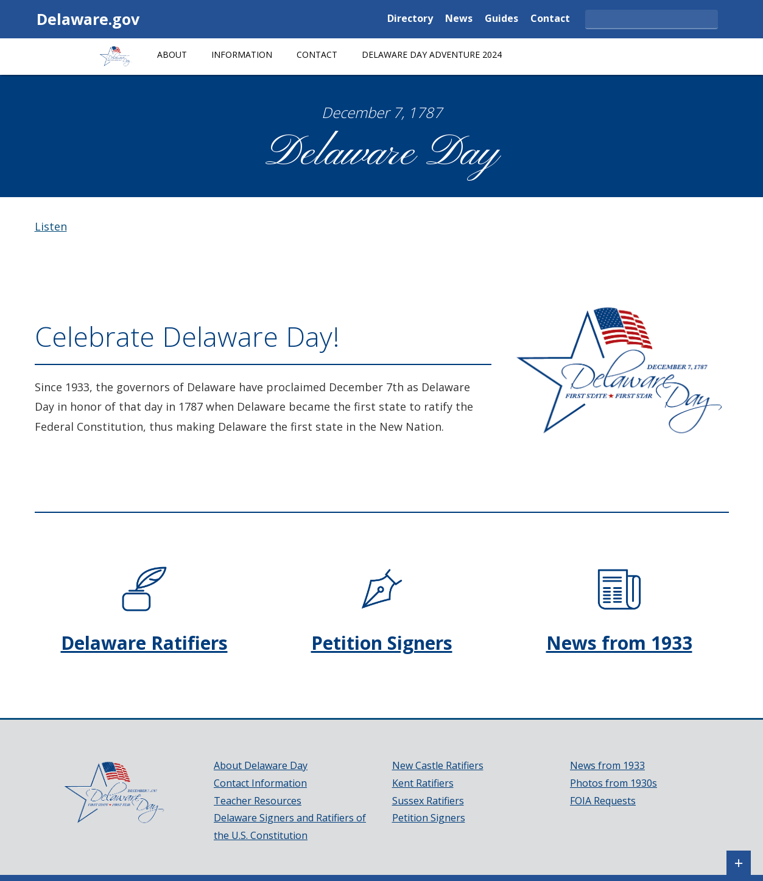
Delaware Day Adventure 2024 (432, 54)
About (172, 54)
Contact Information (260, 783)
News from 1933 (619, 642)
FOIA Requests (603, 800)
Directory (410, 19)
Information (241, 54)
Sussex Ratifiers (428, 800)
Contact (550, 19)
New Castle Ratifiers (437, 765)
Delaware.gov (88, 19)
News (459, 19)
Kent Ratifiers (423, 783)
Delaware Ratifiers (144, 642)
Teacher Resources (257, 800)
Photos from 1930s (613, 783)
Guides (501, 19)
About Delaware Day (261, 765)
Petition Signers (381, 642)
